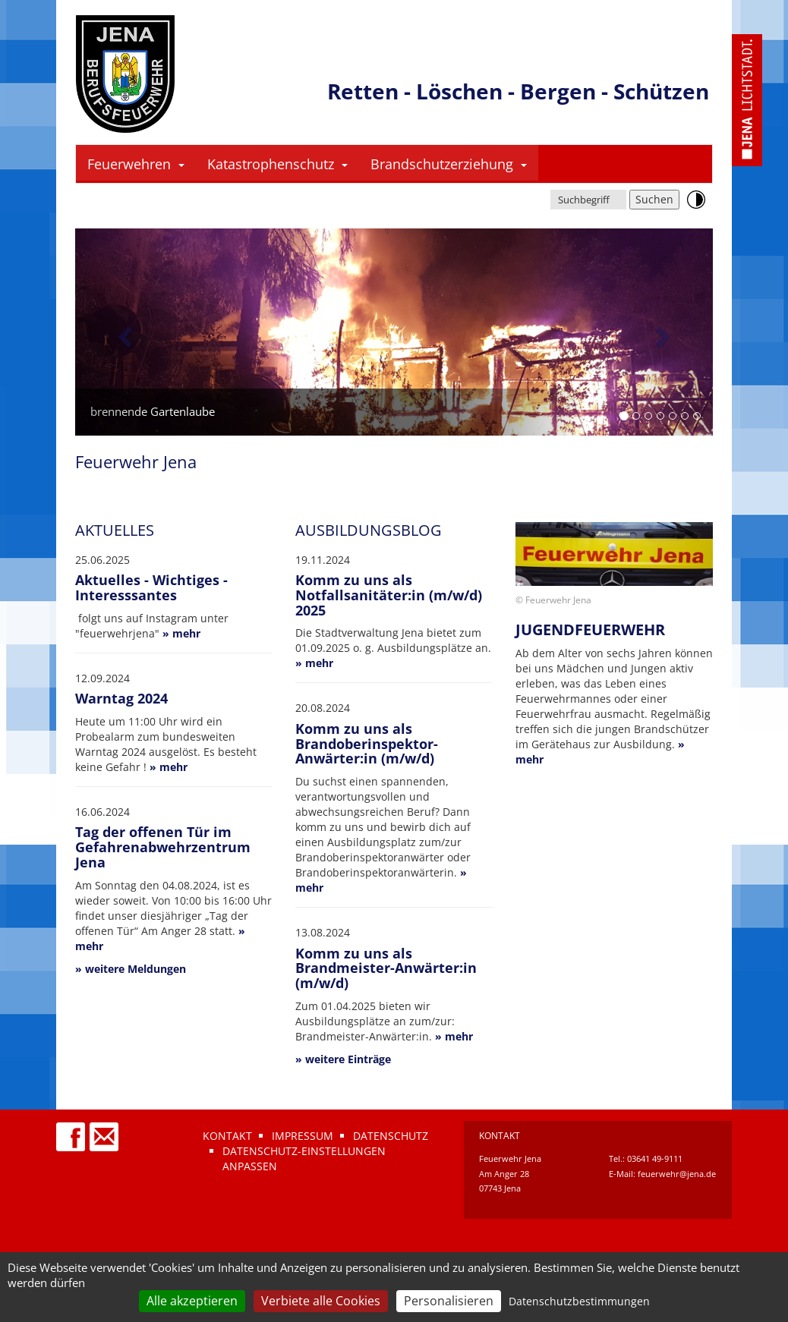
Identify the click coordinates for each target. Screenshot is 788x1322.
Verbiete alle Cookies (320, 1300)
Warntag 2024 (121, 698)
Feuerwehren (135, 164)
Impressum (302, 1135)
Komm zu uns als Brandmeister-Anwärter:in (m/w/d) (386, 968)
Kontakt (227, 1135)
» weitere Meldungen (130, 969)
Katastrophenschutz (277, 164)
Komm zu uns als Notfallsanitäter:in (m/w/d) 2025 (388, 595)
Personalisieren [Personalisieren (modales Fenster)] (448, 1300)
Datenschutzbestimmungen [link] (579, 1301)
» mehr (181, 633)
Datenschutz (390, 1135)
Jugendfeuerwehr (590, 629)
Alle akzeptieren (192, 1300)
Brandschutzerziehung (448, 164)
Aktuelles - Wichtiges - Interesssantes (151, 587)
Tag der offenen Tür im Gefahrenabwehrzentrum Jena (163, 847)
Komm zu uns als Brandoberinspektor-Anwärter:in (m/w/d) (366, 743)
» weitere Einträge (343, 1059)
